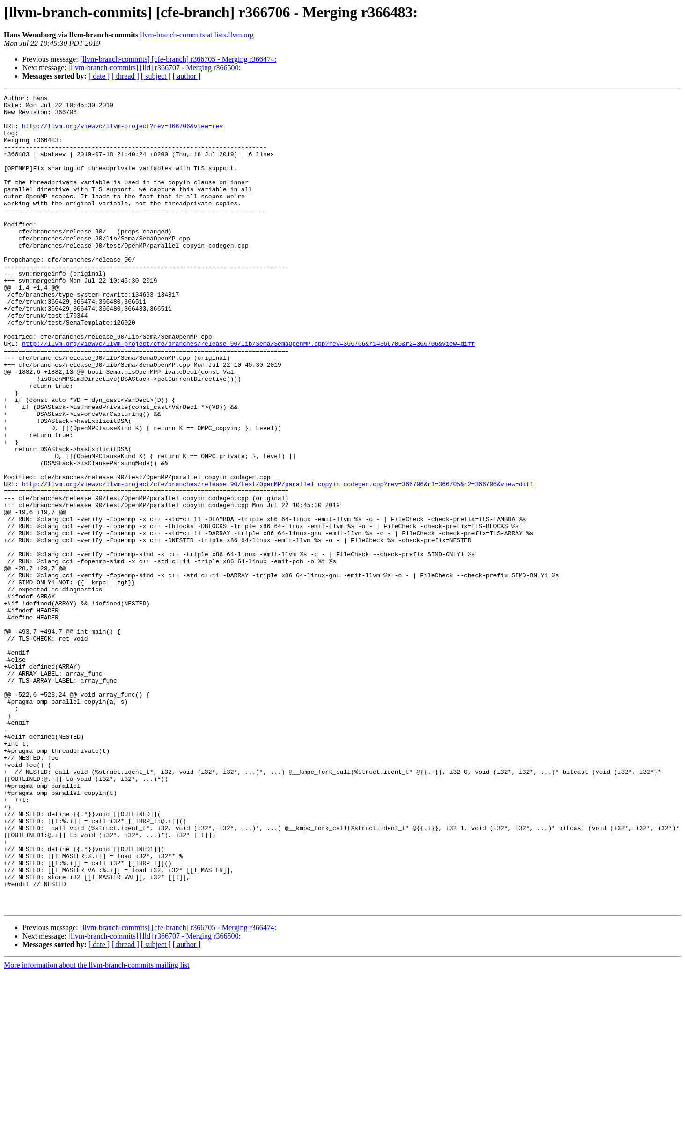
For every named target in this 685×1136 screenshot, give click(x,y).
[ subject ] (156, 76)
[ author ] (187, 76)
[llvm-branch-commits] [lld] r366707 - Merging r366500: (154, 68)
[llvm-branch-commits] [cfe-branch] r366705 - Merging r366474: (178, 59)
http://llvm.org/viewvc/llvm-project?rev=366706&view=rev (122, 133)
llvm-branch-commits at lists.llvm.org (196, 35)
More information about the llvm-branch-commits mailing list (96, 1128)
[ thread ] (125, 76)
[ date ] (99, 76)
